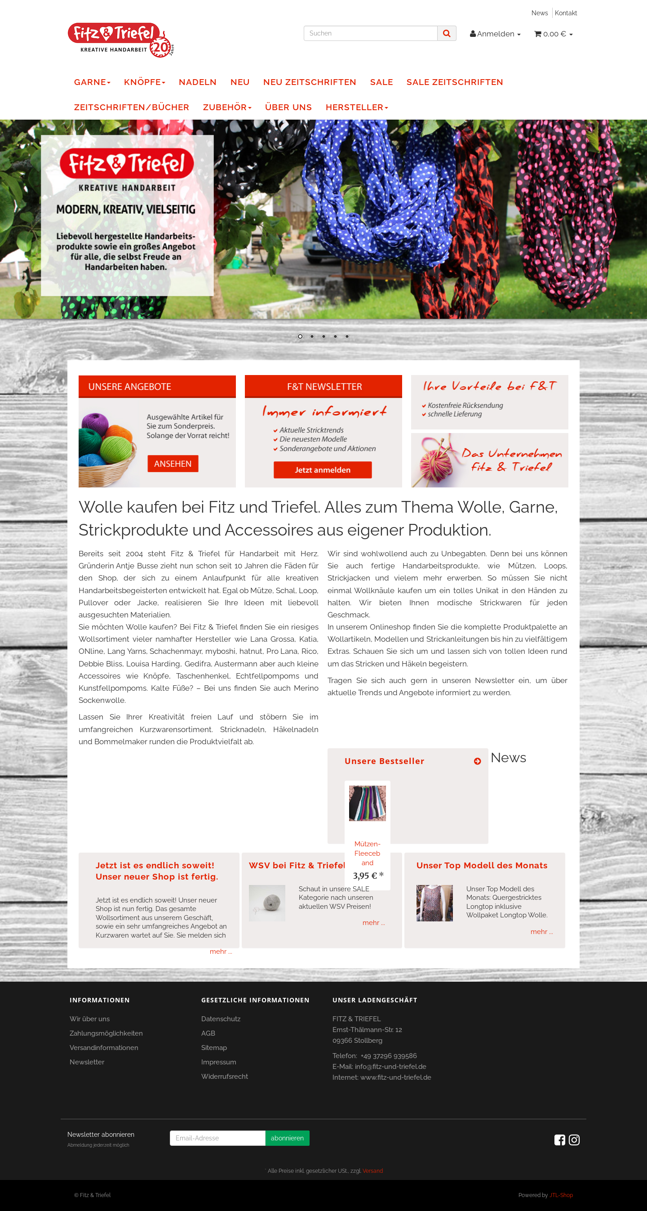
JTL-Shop (561, 1195)
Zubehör (227, 107)
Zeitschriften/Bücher (132, 107)
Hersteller (357, 107)
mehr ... (221, 951)
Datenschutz (220, 1019)
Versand (373, 1171)
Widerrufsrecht (224, 1076)
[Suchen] (371, 33)
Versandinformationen (104, 1048)
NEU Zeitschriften (310, 82)
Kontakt (566, 13)
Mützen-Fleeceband (368, 853)
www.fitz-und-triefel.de (395, 1077)
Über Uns (288, 107)
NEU (240, 82)
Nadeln (198, 82)
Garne (92, 82)
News (540, 13)
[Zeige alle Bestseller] (477, 761)
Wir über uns (90, 1019)
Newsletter (87, 1062)
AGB (208, 1033)
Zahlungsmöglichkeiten (106, 1033)
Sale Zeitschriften (455, 82)
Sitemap (214, 1048)
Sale (381, 82)
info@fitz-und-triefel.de (390, 1067)
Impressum (218, 1062)
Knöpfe (144, 82)
